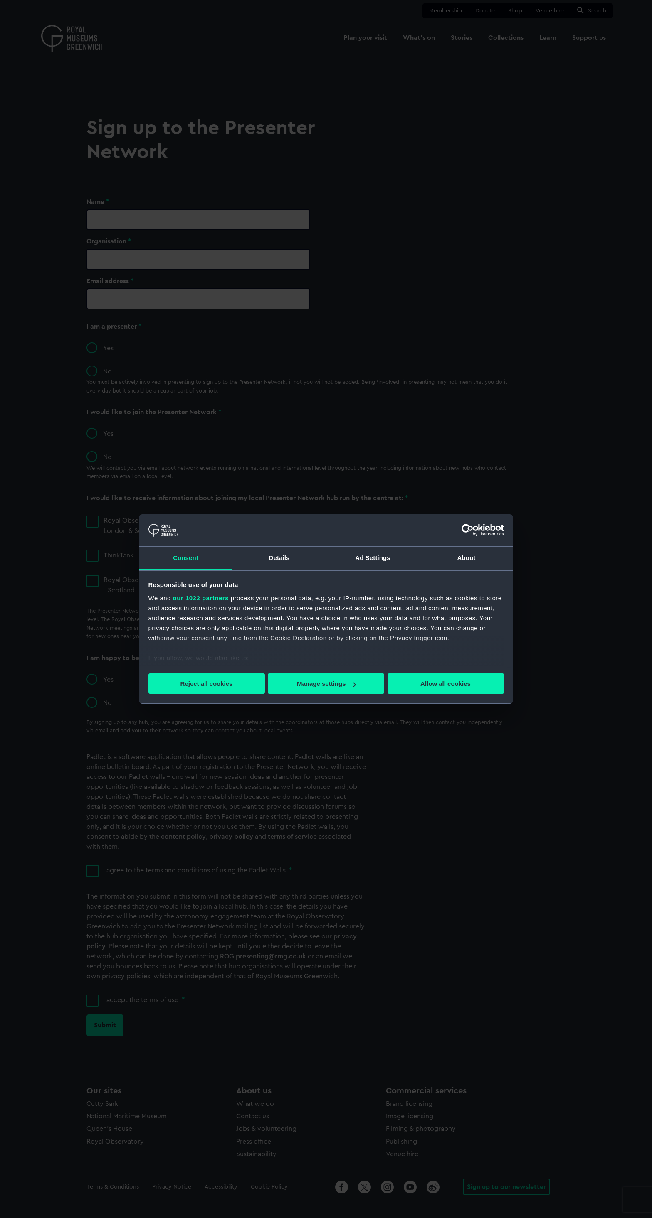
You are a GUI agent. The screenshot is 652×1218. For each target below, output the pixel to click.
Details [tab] (279, 557)
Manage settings (326, 683)
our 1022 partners (201, 598)
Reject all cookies (206, 683)
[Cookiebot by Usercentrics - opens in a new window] (467, 530)
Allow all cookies (445, 683)
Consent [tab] (185, 557)
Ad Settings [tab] (372, 557)
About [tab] (466, 557)
